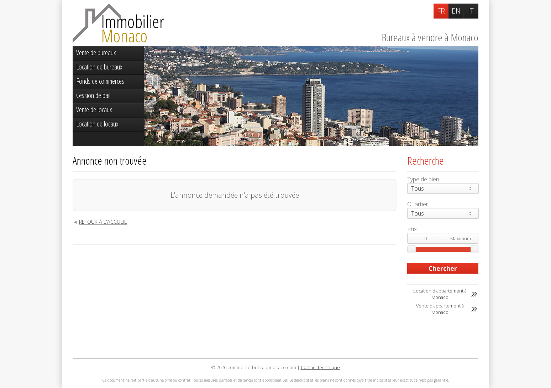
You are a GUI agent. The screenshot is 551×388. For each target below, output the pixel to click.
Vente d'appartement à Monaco (440, 308)
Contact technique (320, 367)
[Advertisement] (235, 301)
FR (441, 11)
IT (471, 11)
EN (456, 11)
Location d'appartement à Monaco (440, 294)
